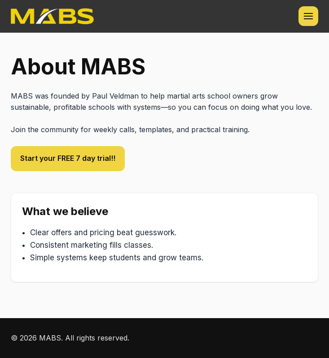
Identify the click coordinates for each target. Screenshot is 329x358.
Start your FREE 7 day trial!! (67, 158)
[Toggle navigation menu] (308, 16)
